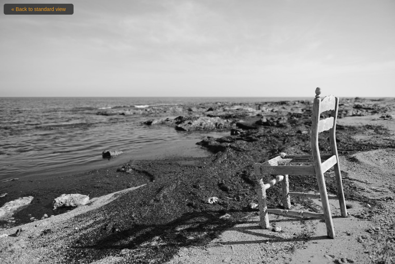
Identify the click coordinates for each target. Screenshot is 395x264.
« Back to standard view (38, 9)
